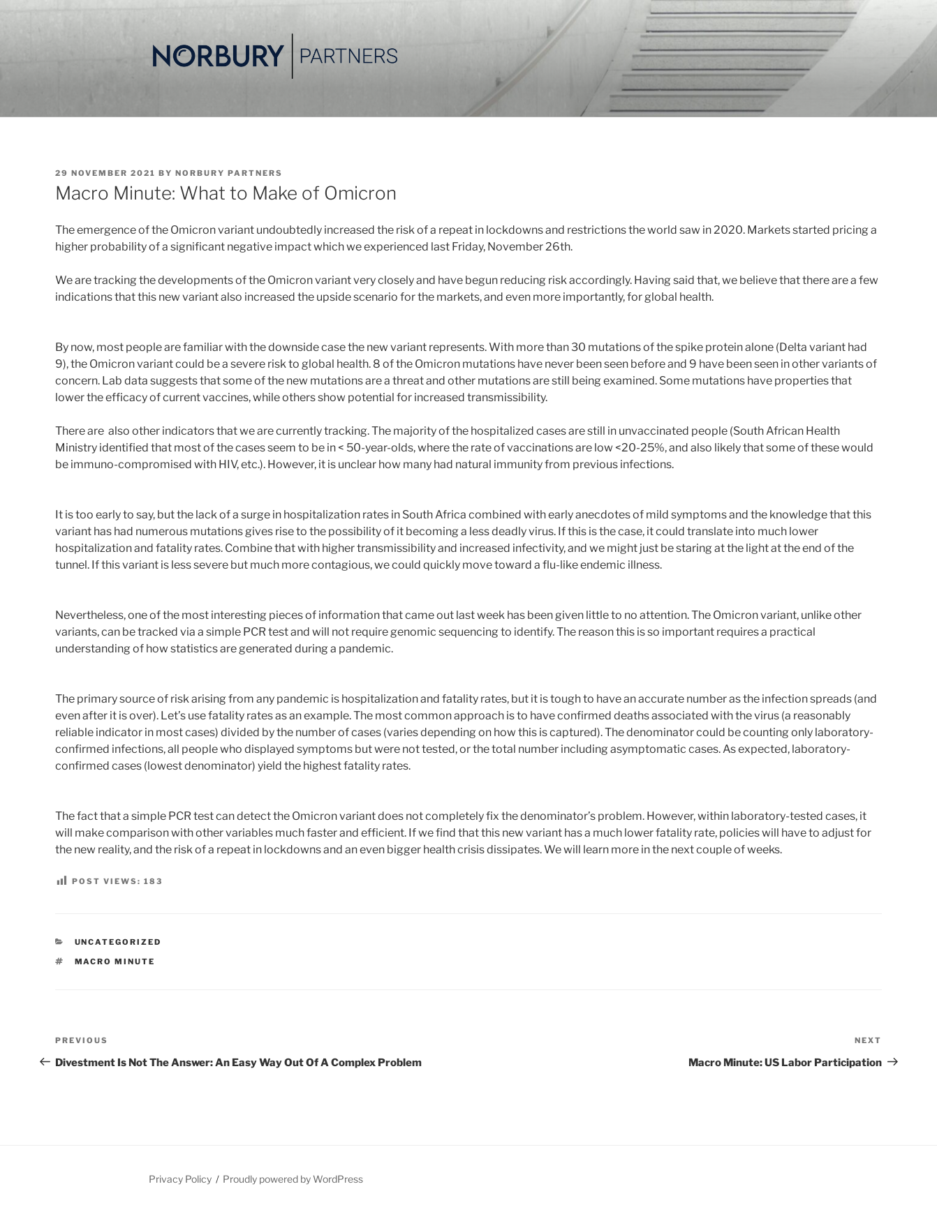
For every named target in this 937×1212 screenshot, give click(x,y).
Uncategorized (118, 942)
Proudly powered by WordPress (293, 1179)
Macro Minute (115, 961)
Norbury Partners (229, 173)
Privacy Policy (180, 1179)
